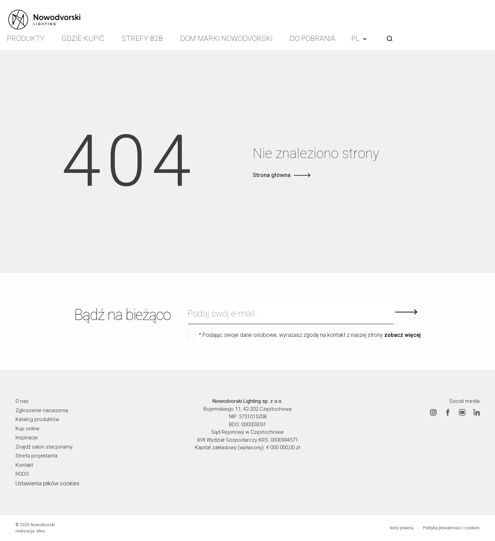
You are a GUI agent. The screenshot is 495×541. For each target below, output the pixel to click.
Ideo (40, 531)
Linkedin (476, 412)
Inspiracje (26, 437)
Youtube (462, 412)
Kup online (27, 428)
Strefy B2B (142, 38)
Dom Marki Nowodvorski (226, 38)
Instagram (433, 412)
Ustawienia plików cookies (47, 483)
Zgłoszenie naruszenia (41, 410)
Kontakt (24, 465)
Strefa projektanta (36, 456)
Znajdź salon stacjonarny (44, 446)
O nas (22, 401)
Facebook (447, 412)
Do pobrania (313, 38)
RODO (22, 474)
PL (358, 38)
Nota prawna (402, 528)
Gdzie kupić (83, 38)
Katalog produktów (37, 419)
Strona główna (271, 175)
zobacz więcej (402, 335)
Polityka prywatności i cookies (451, 528)
